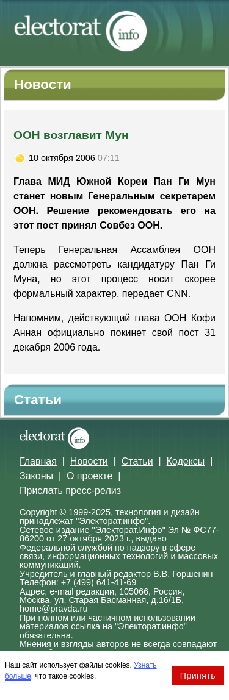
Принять (198, 675)
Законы (36, 476)
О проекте (89, 476)
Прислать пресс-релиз (70, 490)
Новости (89, 461)
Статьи (137, 461)
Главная (38, 461)
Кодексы (186, 461)
